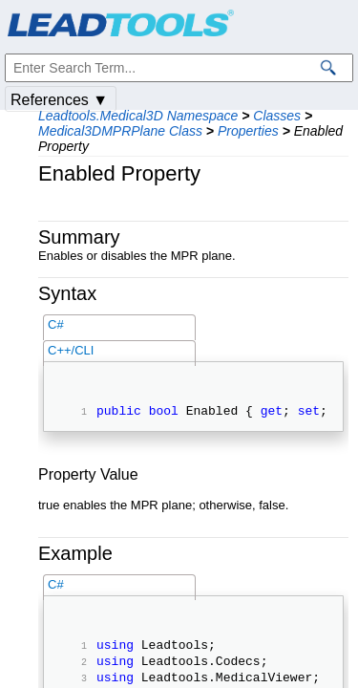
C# (56, 324)
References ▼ (59, 100)
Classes (277, 115)
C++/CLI (71, 350)
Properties (248, 131)
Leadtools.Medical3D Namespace (138, 115)
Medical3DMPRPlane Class (120, 131)
